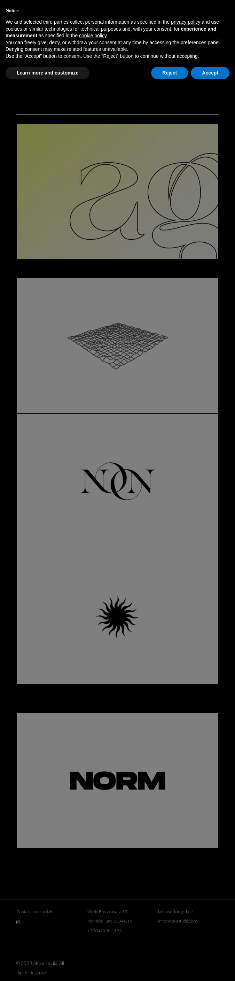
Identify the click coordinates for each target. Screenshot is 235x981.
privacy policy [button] (185, 22)
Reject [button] (169, 73)
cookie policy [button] (93, 35)
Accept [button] (210, 73)
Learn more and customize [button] (47, 73)
